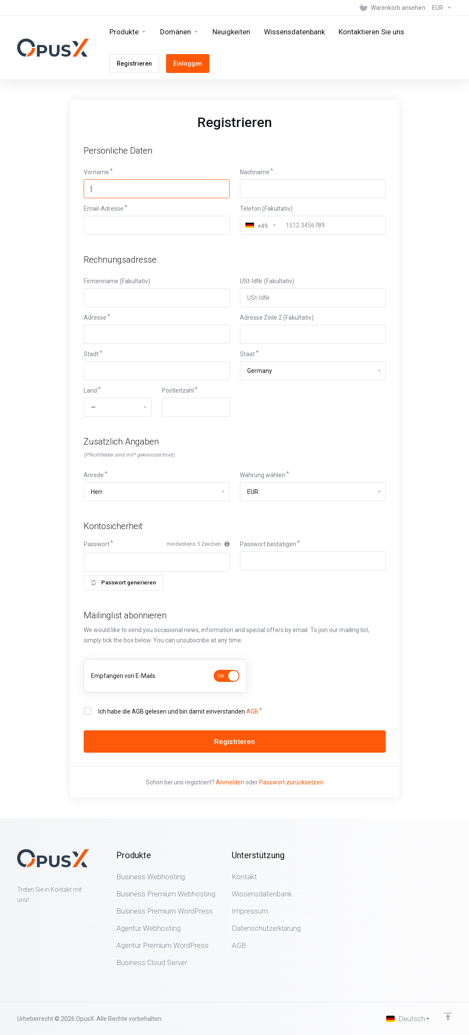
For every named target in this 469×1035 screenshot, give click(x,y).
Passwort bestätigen (268, 544)
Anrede (94, 475)
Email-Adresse (104, 208)
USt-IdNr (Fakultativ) (267, 281)
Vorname (96, 172)
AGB (252, 711)
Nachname (254, 172)
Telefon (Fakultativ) (266, 208)
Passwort (96, 544)
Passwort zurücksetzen (291, 782)
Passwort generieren (123, 582)
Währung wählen (262, 475)
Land (90, 390)
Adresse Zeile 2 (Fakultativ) (277, 317)
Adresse (95, 317)
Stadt (91, 354)
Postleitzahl (178, 390)
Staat (247, 354)
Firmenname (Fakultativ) (117, 281)
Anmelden (230, 782)
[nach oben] (448, 1016)
